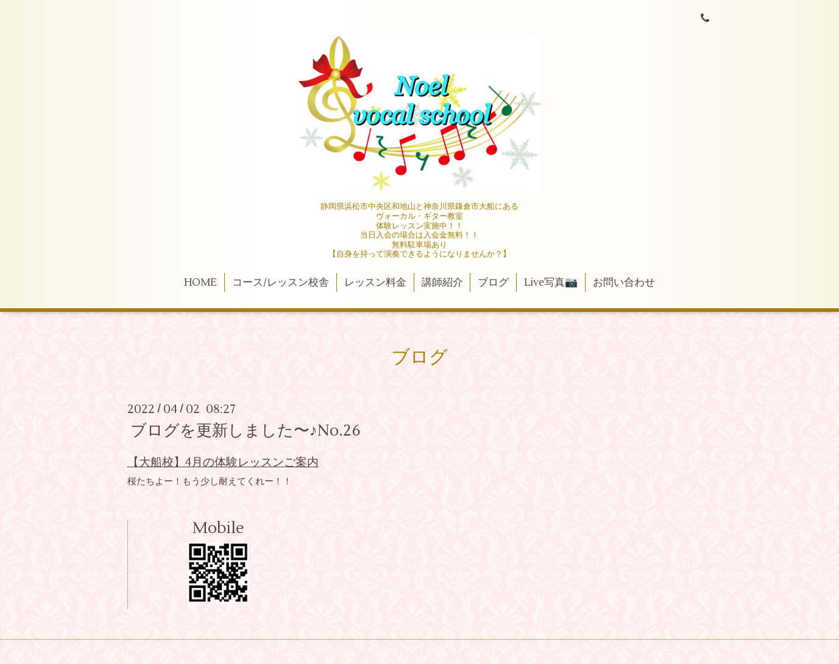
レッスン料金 (375, 282)
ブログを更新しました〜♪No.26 (245, 430)
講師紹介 (442, 282)
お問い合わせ (624, 282)
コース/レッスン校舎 (280, 282)
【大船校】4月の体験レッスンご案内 (223, 462)
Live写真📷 (551, 282)
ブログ (493, 282)
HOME (200, 282)
